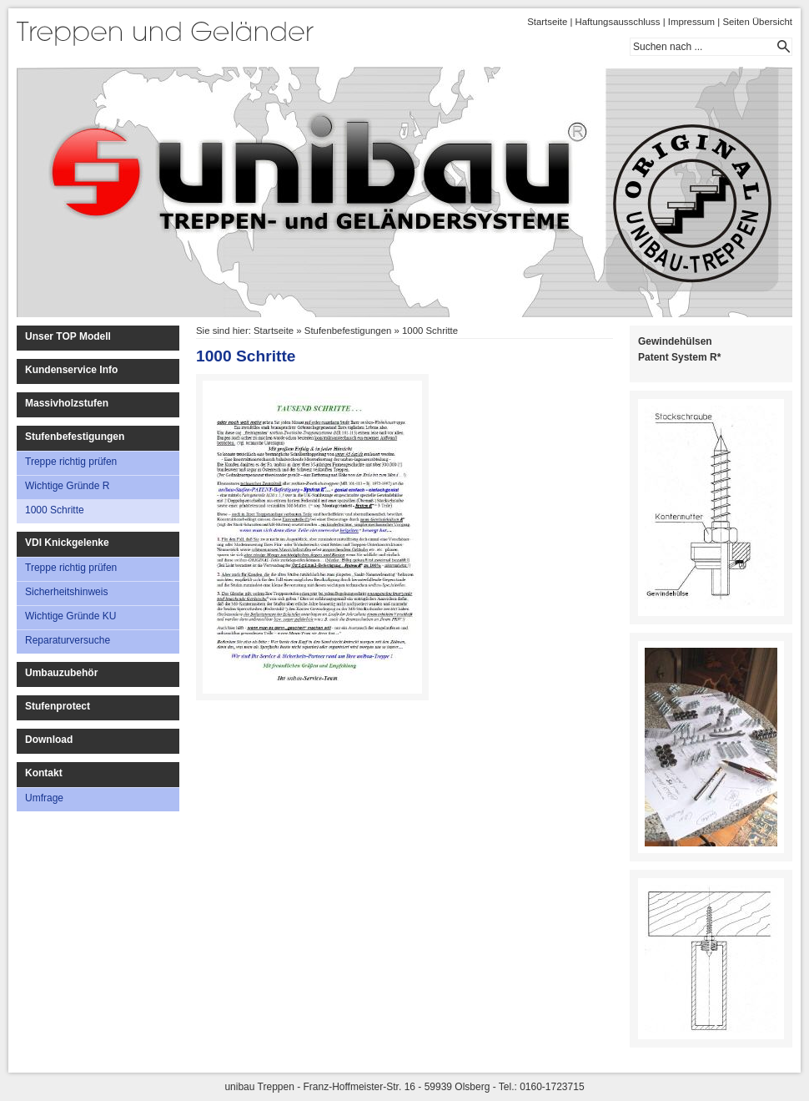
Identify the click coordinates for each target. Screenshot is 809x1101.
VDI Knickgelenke (67, 542)
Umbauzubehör (61, 673)
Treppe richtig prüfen (71, 461)
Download (49, 739)
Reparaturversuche (67, 640)
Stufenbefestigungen (74, 436)
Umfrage (44, 798)
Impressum (691, 22)
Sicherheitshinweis (66, 592)
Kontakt (44, 773)
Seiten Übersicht (757, 22)
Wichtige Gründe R (67, 486)
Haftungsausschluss (618, 22)
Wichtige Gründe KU (70, 616)
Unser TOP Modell (68, 336)
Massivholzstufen (66, 403)
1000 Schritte (54, 510)
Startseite (547, 22)
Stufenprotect (57, 706)
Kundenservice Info (71, 370)
